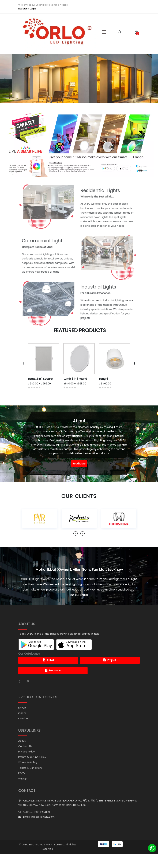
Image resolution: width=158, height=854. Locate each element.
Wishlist (22, 778)
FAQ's (21, 773)
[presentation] (23, 363)
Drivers (22, 707)
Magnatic (53, 670)
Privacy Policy (26, 751)
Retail (48, 660)
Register (22, 8)
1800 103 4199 (42, 812)
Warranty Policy (27, 762)
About (22, 740)
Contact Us (25, 746)
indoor (22, 713)
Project (109, 660)
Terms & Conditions (30, 768)
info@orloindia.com (43, 816)
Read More (79, 463)
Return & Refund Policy (32, 757)
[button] (104, 32)
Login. (33, 8)
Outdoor (23, 718)
